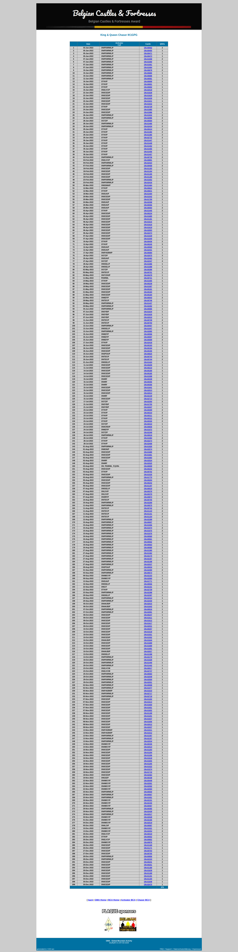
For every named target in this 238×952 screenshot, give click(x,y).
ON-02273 (148, 441)
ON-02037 (148, 727)
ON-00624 (148, 188)
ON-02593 (148, 789)
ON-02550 (148, 679)
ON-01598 (148, 376)
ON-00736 (148, 157)
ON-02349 (148, 432)
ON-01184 (148, 171)
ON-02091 (148, 612)
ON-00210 (148, 368)
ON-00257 (148, 629)
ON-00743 (148, 357)
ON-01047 (148, 329)
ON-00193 (148, 345)
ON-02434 (148, 126)
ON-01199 (148, 713)
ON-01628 (148, 93)
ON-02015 (148, 604)
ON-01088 (148, 267)
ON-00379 (148, 494)
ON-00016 (148, 609)
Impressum (197, 949)
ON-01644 (148, 640)
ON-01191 (148, 876)
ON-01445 (148, 211)
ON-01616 (148, 225)
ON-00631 (148, 191)
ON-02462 (148, 258)
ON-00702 (148, 472)
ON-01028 (148, 660)
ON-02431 (148, 250)
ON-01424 (148, 362)
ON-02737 (148, 671)
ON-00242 (148, 483)
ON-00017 (148, 668)
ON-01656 (148, 722)
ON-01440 (148, 663)
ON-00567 (148, 795)
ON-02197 (148, 738)
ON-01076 (148, 533)
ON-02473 (148, 233)
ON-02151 (148, 800)
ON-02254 (148, 831)
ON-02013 (148, 390)
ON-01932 (148, 115)
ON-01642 (148, 606)
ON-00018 (148, 435)
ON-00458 (148, 166)
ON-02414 (148, 598)
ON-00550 (148, 792)
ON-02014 (148, 393)
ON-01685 (148, 216)
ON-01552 (148, 637)
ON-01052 (148, 180)
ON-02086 (148, 118)
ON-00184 (148, 295)
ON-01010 (148, 691)
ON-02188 (148, 562)
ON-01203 (148, 750)
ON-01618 (148, 758)
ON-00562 (148, 542)
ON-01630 (148, 98)
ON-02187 (148, 559)
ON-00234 (148, 213)
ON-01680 (148, 452)
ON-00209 (148, 365)
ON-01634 (148, 312)
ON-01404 (148, 194)
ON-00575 (148, 505)
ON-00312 (148, 418)
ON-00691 (148, 84)
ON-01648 (148, 882)
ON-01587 (148, 286)
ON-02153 (148, 576)
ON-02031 (148, 626)
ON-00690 (148, 81)
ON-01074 (148, 528)
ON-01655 (148, 761)
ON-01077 (148, 688)
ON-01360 (148, 550)
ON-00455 (148, 51)
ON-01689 (148, 643)
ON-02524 (148, 460)
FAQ (161, 949)
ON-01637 (148, 719)
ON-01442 (148, 665)
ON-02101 (148, 587)
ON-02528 (148, 817)
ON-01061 (148, 65)
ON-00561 (148, 539)
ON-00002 (148, 48)
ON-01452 (148, 146)
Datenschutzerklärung (182, 949)
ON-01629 (148, 95)
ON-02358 (148, 202)
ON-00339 (148, 379)
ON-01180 (148, 868)
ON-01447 (148, 140)
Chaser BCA (143, 900)
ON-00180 (148, 371)
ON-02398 (148, 592)
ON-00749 (148, 320)
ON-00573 (148, 573)
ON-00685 (148, 73)
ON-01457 (148, 154)
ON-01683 (148, 458)
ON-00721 (148, 278)
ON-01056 (148, 525)
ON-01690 (148, 646)
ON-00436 (148, 241)
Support (168, 949)
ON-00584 (148, 121)
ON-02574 (148, 449)
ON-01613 (148, 702)
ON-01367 (148, 736)
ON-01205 (148, 764)
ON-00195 (148, 351)
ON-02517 (148, 814)
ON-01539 (148, 236)
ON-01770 (148, 477)
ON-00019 (148, 489)
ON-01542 (148, 197)
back (90, 900)
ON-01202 (148, 699)
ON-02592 (148, 786)
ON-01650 (148, 705)
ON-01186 (148, 177)
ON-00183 (148, 292)
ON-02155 (148, 803)
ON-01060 (148, 62)
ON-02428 (148, 811)
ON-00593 (148, 208)
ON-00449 (148, 781)
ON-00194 (148, 348)
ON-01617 (148, 623)
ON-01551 (148, 635)
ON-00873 (148, 497)
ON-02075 (148, 255)
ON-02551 (148, 682)
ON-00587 (148, 825)
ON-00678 (148, 70)
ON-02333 (148, 859)
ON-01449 (148, 143)
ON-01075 (148, 531)
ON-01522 (148, 767)
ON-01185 (148, 174)
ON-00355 (148, 382)
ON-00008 (148, 685)
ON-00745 (148, 500)
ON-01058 (148, 59)
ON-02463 (148, 775)
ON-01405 (148, 281)
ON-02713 (148, 399)
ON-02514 (148, 747)
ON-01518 (148, 632)
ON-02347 (148, 261)
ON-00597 (148, 337)
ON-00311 (148, 416)
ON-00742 (148, 508)
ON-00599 (148, 340)
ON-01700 (148, 199)
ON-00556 (148, 584)
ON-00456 (148, 205)
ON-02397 (148, 595)
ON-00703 (148, 851)
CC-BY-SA (120, 943)
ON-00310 (148, 413)
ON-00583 (148, 674)
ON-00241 (148, 862)
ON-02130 (148, 396)
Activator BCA (128, 900)
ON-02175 (148, 556)
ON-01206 (148, 755)
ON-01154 (148, 517)
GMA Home (100, 900)
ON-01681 (148, 455)
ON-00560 (148, 536)
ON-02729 (148, 107)
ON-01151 (148, 514)
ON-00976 (148, 842)
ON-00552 (148, 837)
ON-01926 (148, 446)
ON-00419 (148, 834)
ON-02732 (148, 138)
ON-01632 (148, 104)
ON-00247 (148, 615)
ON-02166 (148, 820)
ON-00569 (148, 247)
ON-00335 (148, 744)
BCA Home (113, 900)
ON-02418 (148, 343)
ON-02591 (148, 783)
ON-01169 (148, 845)
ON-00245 (148, 244)
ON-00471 (148, 53)
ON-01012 (148, 733)
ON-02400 (148, 570)
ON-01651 (148, 708)
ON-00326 (148, 421)
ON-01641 (148, 387)
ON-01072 (148, 430)
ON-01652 (148, 710)
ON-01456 (148, 152)
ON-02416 (148, 182)
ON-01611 (148, 618)
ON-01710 (148, 772)
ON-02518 (148, 90)
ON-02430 (148, 601)
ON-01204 (148, 752)
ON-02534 (148, 741)
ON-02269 (148, 503)
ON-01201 (148, 716)
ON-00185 (148, 373)
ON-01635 (148, 314)
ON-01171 (148, 848)
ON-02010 (148, 317)
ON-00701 (148, 272)
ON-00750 (148, 323)
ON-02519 (148, 823)
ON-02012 (148, 724)
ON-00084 (148, 253)
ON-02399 (148, 519)
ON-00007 (148, 522)
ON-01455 (148, 149)
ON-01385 (148, 135)
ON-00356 (148, 385)
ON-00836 (148, 427)
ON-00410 (148, 424)
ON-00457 (148, 326)
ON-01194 (148, 879)
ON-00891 (148, 160)
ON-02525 (148, 463)
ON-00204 (148, 480)
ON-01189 (148, 873)
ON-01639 (148, 870)
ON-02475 (148, 884)
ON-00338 (148, 778)
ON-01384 (148, 132)
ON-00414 (148, 129)
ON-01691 (148, 649)
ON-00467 (148, 806)
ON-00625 (148, 354)
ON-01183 (148, 168)
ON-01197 (148, 486)
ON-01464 (148, 185)
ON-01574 (148, 769)
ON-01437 (148, 303)
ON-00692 (148, 87)
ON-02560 (148, 578)
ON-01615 (148, 222)
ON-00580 (148, 548)
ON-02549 (148, 677)
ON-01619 (148, 227)
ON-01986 (148, 112)
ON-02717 (148, 694)
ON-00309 (148, 410)
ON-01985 (148, 109)
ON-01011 (148, 730)
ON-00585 (148, 309)
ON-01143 (148, 511)
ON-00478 (148, 275)
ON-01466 (148, 124)
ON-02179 (148, 657)
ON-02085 (148, 331)
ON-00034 (148, 567)
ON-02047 (148, 407)
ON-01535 (148, 475)
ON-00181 (148, 289)
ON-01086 (148, 264)
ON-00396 (148, 270)
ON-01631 (148, 101)
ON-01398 (148, 654)
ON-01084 (148, 438)
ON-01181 (148, 219)
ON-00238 (148, 284)
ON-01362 (148, 553)
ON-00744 (148, 359)
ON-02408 (148, 444)
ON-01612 (148, 621)
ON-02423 (148, 163)
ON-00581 (148, 79)
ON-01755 (148, 404)
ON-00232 (148, 469)
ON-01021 (148, 828)
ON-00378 (148, 491)
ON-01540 (148, 239)
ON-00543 (148, 298)
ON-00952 (148, 840)
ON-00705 (148, 854)
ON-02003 (148, 230)
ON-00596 (148, 334)
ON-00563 (148, 545)
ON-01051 (148, 797)
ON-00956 (148, 856)
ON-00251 (148, 865)
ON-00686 (148, 76)
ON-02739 (148, 590)
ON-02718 (148, 696)
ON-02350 (148, 402)
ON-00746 (148, 300)
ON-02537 (148, 564)
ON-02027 (148, 651)
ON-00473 (148, 56)
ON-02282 (148, 306)
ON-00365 (148, 809)
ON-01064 (148, 67)
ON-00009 (148, 466)
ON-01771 (148, 581)
